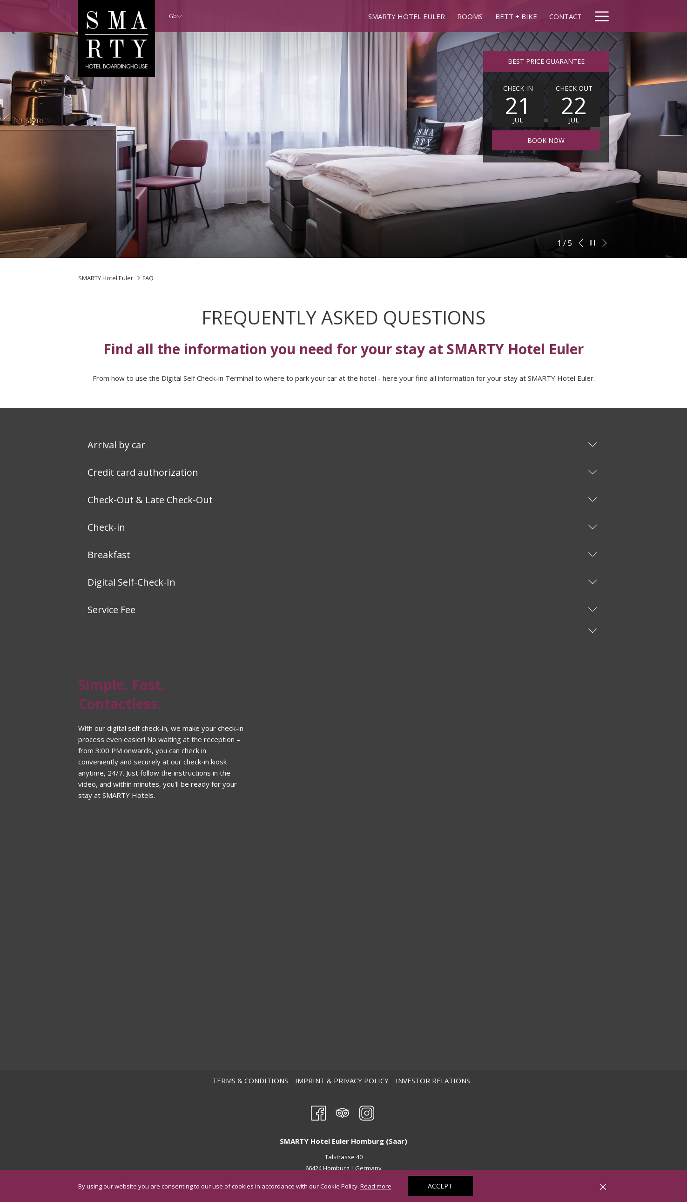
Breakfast (342, 554)
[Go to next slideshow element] (604, 243)
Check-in (342, 527)
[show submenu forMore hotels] (578, 16)
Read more (376, 1186)
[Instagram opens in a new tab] (366, 1111)
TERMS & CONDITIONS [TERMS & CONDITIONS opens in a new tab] (251, 1080)
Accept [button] (440, 1186)
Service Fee (342, 609)
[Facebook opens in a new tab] (318, 1111)
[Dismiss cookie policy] (603, 1186)
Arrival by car (342, 445)
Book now (546, 140)
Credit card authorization (342, 472)
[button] (518, 104)
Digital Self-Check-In (342, 582)
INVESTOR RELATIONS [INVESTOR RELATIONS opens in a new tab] (434, 1080)
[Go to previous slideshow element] (581, 243)
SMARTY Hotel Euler (105, 278)
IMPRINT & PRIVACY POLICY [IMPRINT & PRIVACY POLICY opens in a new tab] (343, 1080)
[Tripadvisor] (342, 1111)
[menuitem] (331, 16)
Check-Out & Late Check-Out (342, 499)
